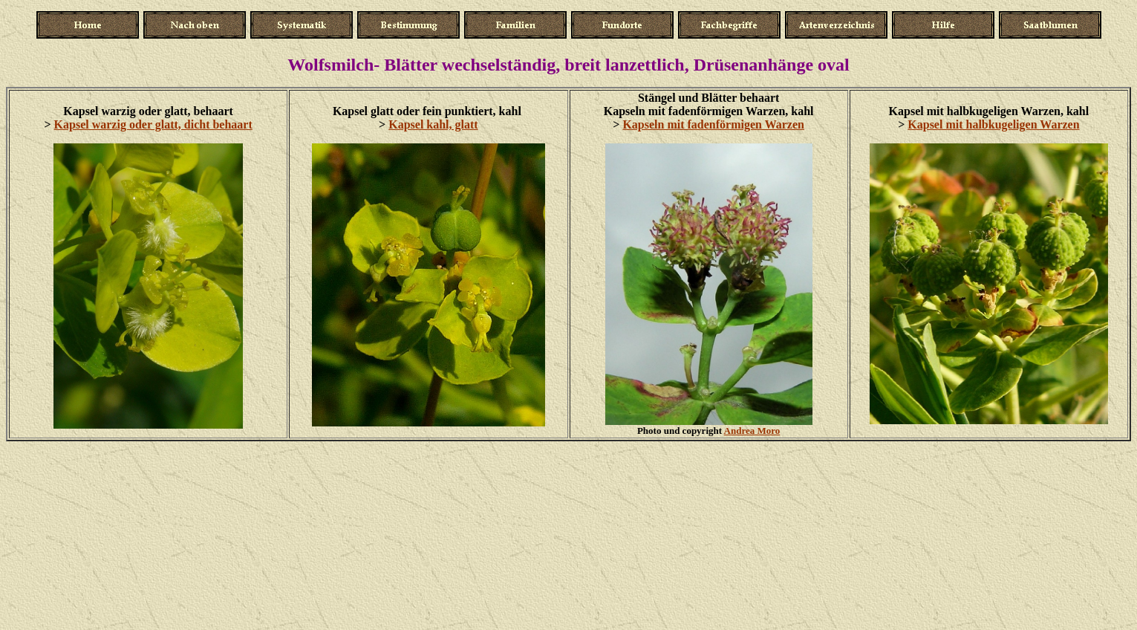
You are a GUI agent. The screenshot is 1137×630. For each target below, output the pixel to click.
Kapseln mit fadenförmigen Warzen (713, 124)
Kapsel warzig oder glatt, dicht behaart (153, 124)
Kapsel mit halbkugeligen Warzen (993, 124)
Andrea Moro (752, 430)
